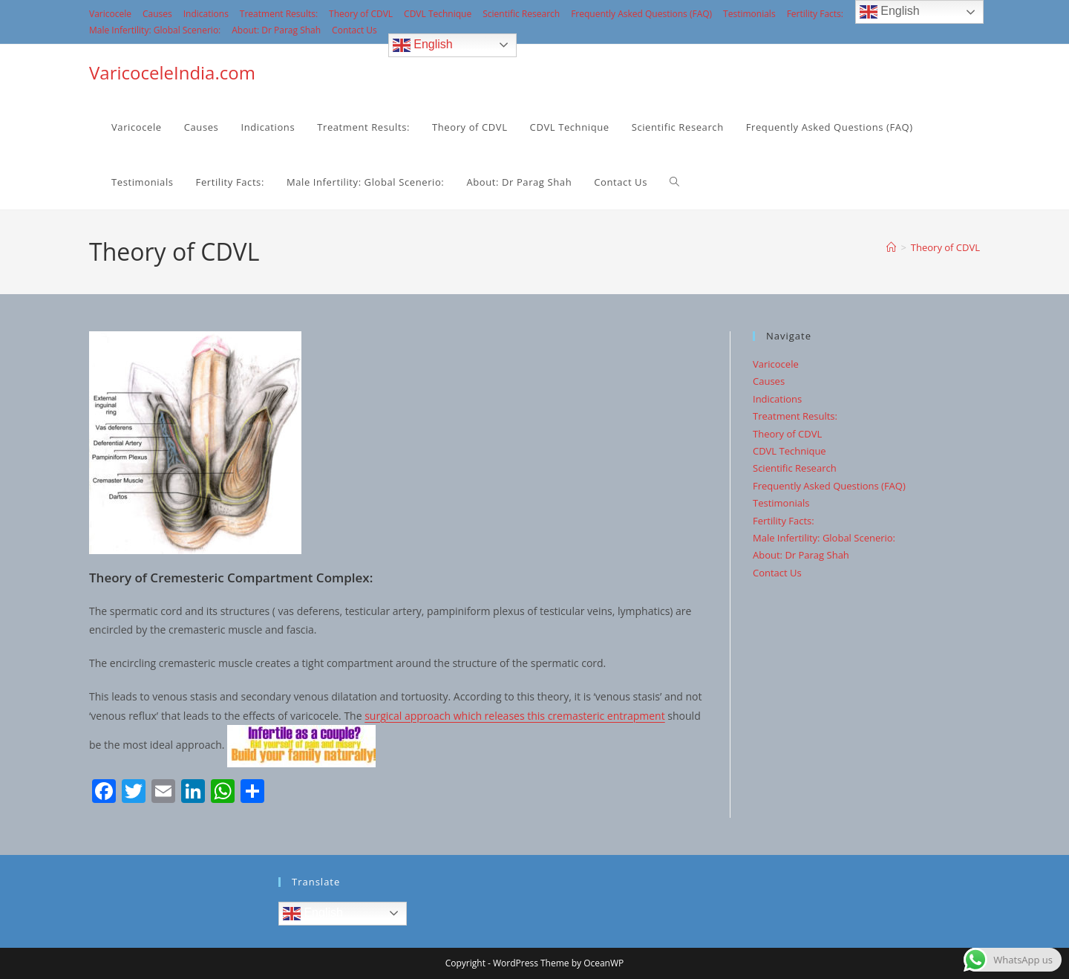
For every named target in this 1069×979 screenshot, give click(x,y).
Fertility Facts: (815, 13)
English (423, 45)
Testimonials (749, 13)
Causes (157, 13)
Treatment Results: (279, 13)
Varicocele (110, 13)
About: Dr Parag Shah (276, 30)
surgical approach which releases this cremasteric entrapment (514, 716)
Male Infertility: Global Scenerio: (154, 30)
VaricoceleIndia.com (172, 72)
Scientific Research (521, 13)
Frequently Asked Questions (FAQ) (641, 13)
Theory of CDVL (361, 13)
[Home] (891, 247)
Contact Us (354, 30)
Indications (206, 13)
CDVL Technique (437, 13)
